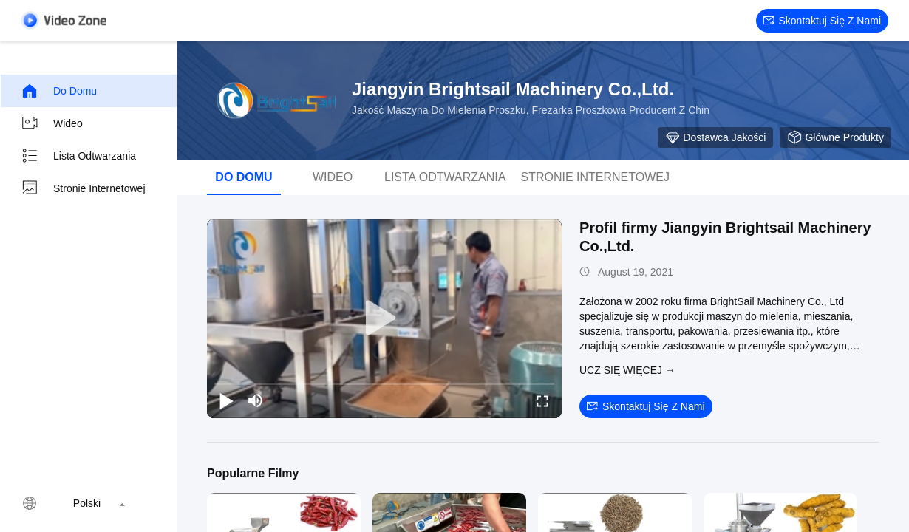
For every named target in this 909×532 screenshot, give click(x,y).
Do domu (59, 91)
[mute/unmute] (255, 400)
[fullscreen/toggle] (542, 400)
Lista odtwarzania (78, 156)
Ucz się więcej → (627, 370)
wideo (52, 123)
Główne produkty (835, 137)
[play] (384, 318)
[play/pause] (226, 400)
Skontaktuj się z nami (822, 21)
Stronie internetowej (83, 188)
